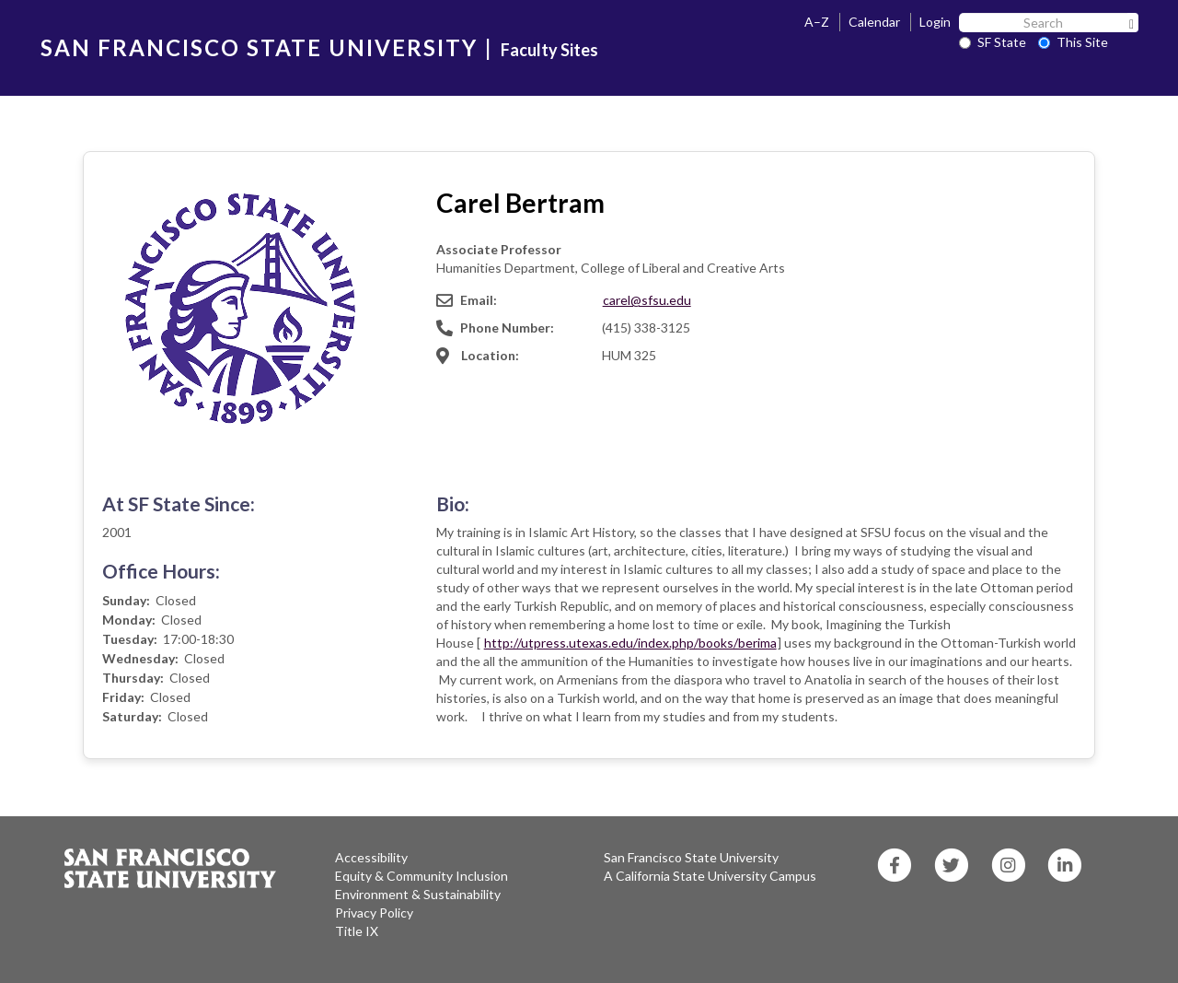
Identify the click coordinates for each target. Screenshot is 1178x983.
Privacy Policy (374, 912)
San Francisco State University (691, 857)
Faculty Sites (549, 50)
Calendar (874, 21)
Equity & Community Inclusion (421, 876)
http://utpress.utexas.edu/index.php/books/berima (630, 642)
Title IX (356, 931)
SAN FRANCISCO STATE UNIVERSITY (259, 47)
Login (935, 21)
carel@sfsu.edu (647, 300)
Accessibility (371, 857)
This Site (1073, 42)
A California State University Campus (710, 876)
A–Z (816, 21)
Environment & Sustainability (418, 894)
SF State (992, 42)
